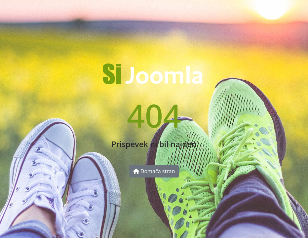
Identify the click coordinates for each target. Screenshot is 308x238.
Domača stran (154, 171)
